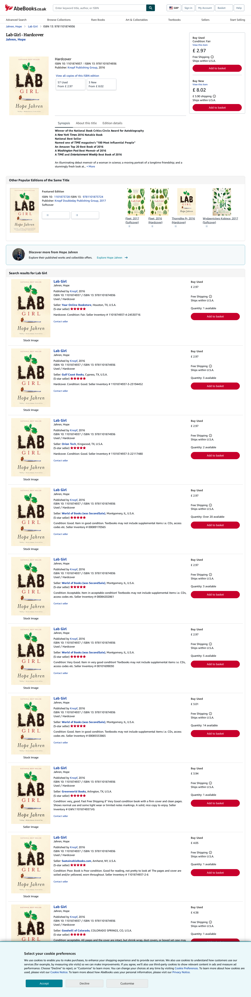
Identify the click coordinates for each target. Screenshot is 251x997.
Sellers (205, 19)
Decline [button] (84, 983)
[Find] (150, 7)
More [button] (92, 166)
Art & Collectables (137, 19)
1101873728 (62, 196)
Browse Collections (59, 19)
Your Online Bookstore (76, 304)
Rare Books (98, 19)
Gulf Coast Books (73, 374)
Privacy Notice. (181, 972)
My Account (205, 7)
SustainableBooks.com (76, 860)
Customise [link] (127, 983)
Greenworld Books (74, 791)
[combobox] (99, 7)
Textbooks (174, 19)
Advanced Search (16, 19)
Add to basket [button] (217, 68)
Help (239, 7)
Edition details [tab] (112, 123)
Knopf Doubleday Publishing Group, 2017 (80, 200)
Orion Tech (69, 444)
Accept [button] (44, 983)
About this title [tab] (86, 123)
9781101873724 (93, 196)
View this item (200, 44)
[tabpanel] (120, 148)
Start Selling (237, 19)
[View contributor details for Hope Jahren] (16, 39)
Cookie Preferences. (186, 968)
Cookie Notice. (59, 972)
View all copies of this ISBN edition (77, 75)
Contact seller (61, 321)
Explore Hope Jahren (113, 258)
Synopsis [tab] (64, 123)
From (71, 84)
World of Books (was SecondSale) (83, 513)
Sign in (188, 7)
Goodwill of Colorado (76, 930)
